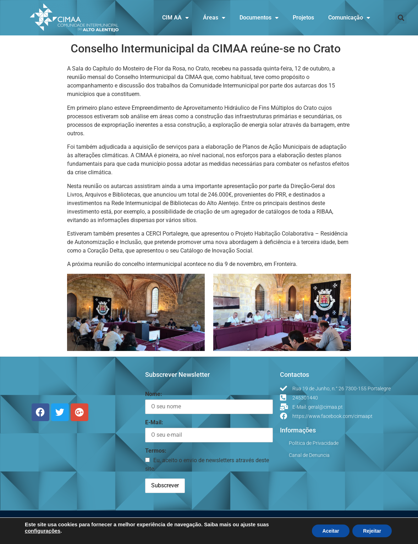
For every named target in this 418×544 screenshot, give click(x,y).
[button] (401, 18)
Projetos (303, 17)
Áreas (214, 17)
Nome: (153, 394)
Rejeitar (372, 531)
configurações (42, 531)
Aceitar (330, 531)
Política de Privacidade (314, 443)
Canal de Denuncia (309, 455)
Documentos (259, 17)
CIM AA (175, 17)
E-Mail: (154, 422)
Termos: (155, 450)
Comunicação (349, 17)
